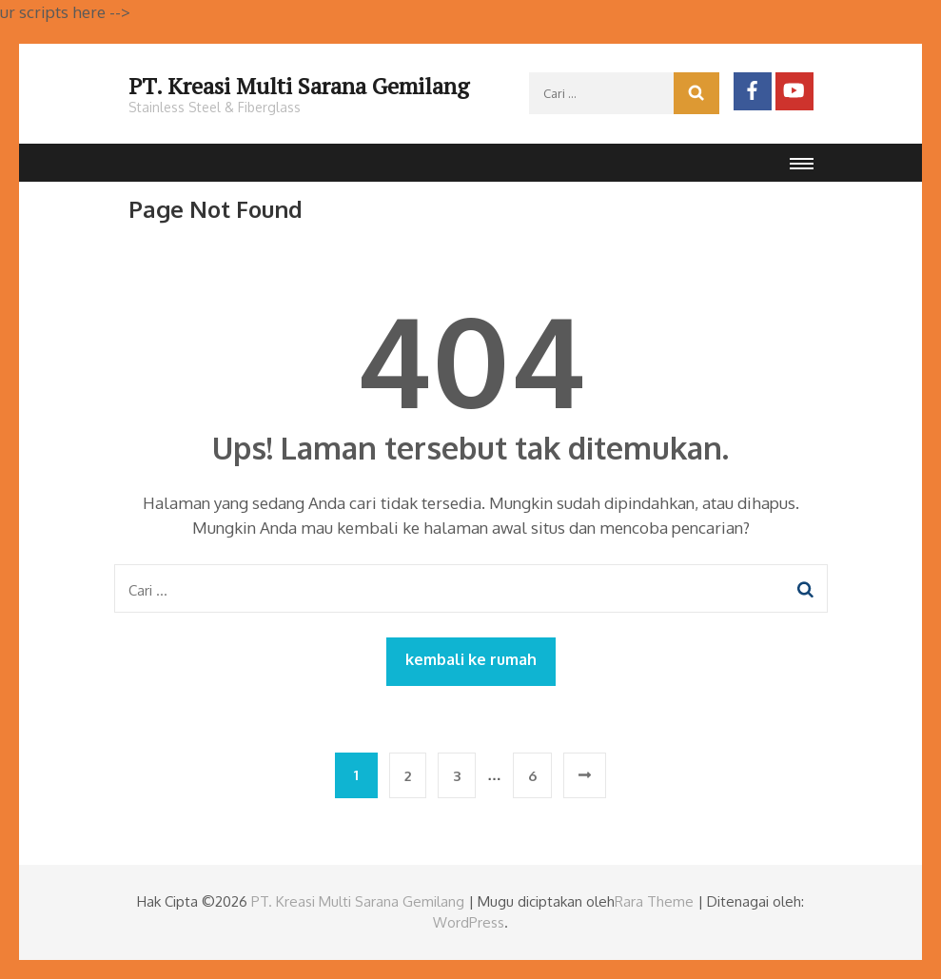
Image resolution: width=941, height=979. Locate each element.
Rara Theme (654, 901)
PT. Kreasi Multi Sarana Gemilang (298, 85)
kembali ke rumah (471, 659)
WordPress (468, 922)
